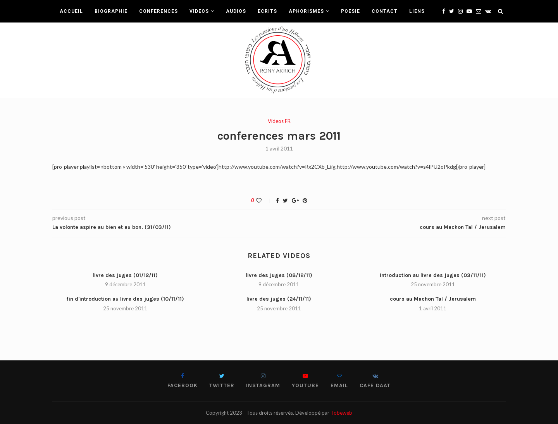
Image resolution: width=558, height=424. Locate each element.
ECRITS (267, 11)
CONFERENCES (158, 11)
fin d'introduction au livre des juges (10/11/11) (125, 299)
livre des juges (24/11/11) (278, 299)
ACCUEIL (71, 11)
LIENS (417, 11)
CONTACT (385, 11)
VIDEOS (199, 11)
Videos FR (279, 121)
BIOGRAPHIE (111, 11)
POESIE (350, 11)
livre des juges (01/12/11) (125, 275)
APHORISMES (306, 11)
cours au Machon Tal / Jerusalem (433, 299)
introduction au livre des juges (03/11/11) (433, 275)
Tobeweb (341, 413)
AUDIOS (236, 11)
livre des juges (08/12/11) (279, 275)
